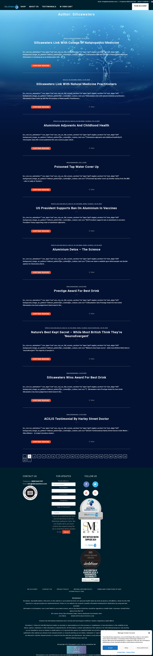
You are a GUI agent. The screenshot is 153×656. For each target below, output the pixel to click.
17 (106, 456)
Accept (110, 648)
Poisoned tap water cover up (76, 167)
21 (125, 456)
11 (77, 456)
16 (101, 456)
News (79, 79)
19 (115, 456)
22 (25, 460)
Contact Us (47, 589)
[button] (149, 633)
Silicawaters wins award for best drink (76, 377)
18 (111, 456)
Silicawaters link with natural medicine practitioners (76, 84)
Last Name (64, 494)
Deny (126, 648)
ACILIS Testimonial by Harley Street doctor (76, 419)
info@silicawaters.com (109, 2)
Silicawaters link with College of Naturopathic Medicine (76, 42)
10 (72, 456)
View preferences (142, 648)
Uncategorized (75, 38)
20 (120, 456)
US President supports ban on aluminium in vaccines (76, 208)
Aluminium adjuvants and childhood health (76, 125)
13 (87, 456)
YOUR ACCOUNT (140, 6)
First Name (64, 487)
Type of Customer (63, 507)
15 (96, 456)
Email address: (63, 481)
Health (66, 38)
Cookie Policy (121, 652)
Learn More (109, 621)
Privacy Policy (130, 652)
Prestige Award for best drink (76, 291)
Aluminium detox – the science (76, 249)
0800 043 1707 (131, 2)
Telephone (64, 500)
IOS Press (62, 616)
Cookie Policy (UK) (76, 591)
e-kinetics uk (91, 644)
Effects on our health (61, 121)
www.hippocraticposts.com (82, 616)
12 (82, 456)
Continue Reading (41, 66)
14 (92, 456)
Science (88, 121)
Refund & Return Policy (83, 589)
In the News (73, 79)
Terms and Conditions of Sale (109, 589)
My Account (32, 589)
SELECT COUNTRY (143, 1)
